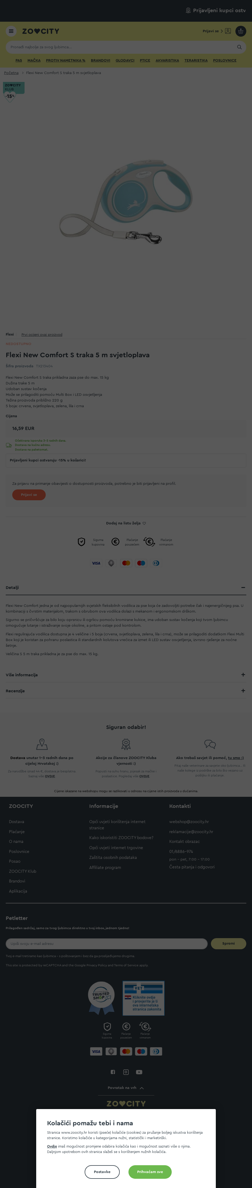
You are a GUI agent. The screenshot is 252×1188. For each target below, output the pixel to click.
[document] (128, 1150)
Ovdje (52, 1146)
